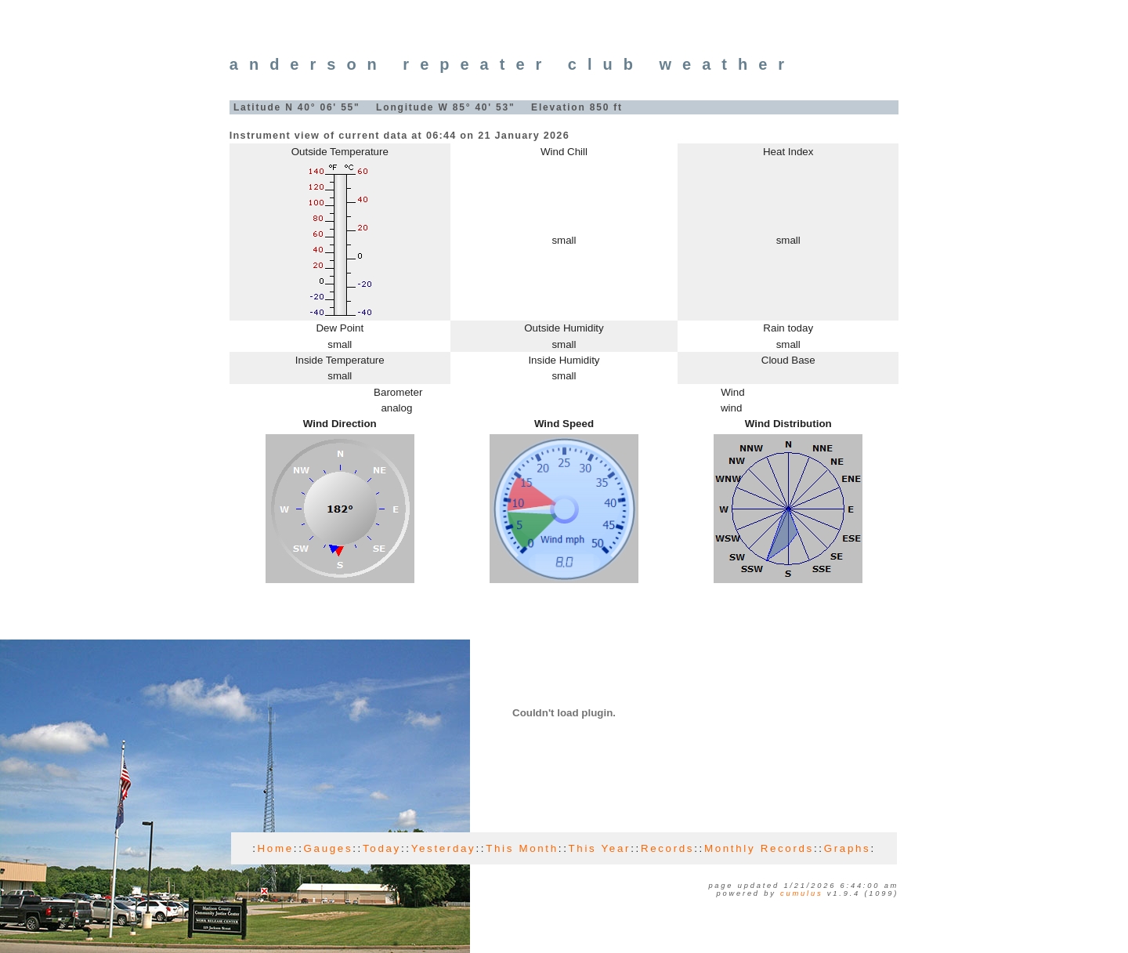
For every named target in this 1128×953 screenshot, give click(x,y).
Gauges (328, 848)
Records (667, 848)
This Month (522, 848)
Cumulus (801, 893)
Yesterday (443, 848)
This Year (600, 848)
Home (276, 848)
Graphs (847, 848)
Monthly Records (759, 848)
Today (382, 848)
